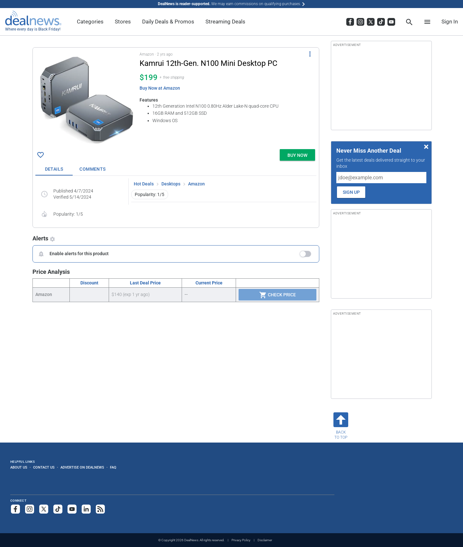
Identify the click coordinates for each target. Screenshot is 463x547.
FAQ (113, 467)
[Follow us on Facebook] (15, 509)
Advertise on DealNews (82, 467)
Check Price (277, 295)
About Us (18, 467)
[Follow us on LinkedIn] (86, 509)
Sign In (449, 21)
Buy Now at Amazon (160, 88)
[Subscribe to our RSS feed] (100, 509)
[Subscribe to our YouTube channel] (72, 509)
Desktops (170, 183)
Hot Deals (144, 183)
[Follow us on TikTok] (58, 509)
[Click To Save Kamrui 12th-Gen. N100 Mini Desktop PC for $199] (40, 155)
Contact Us (44, 467)
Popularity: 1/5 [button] (149, 194)
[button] (176, 97)
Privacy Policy (241, 540)
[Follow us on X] (44, 509)
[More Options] (310, 54)
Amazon (196, 183)
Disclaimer (265, 540)
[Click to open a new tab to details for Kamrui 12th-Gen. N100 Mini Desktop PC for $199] (86, 98)
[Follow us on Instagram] (29, 509)
